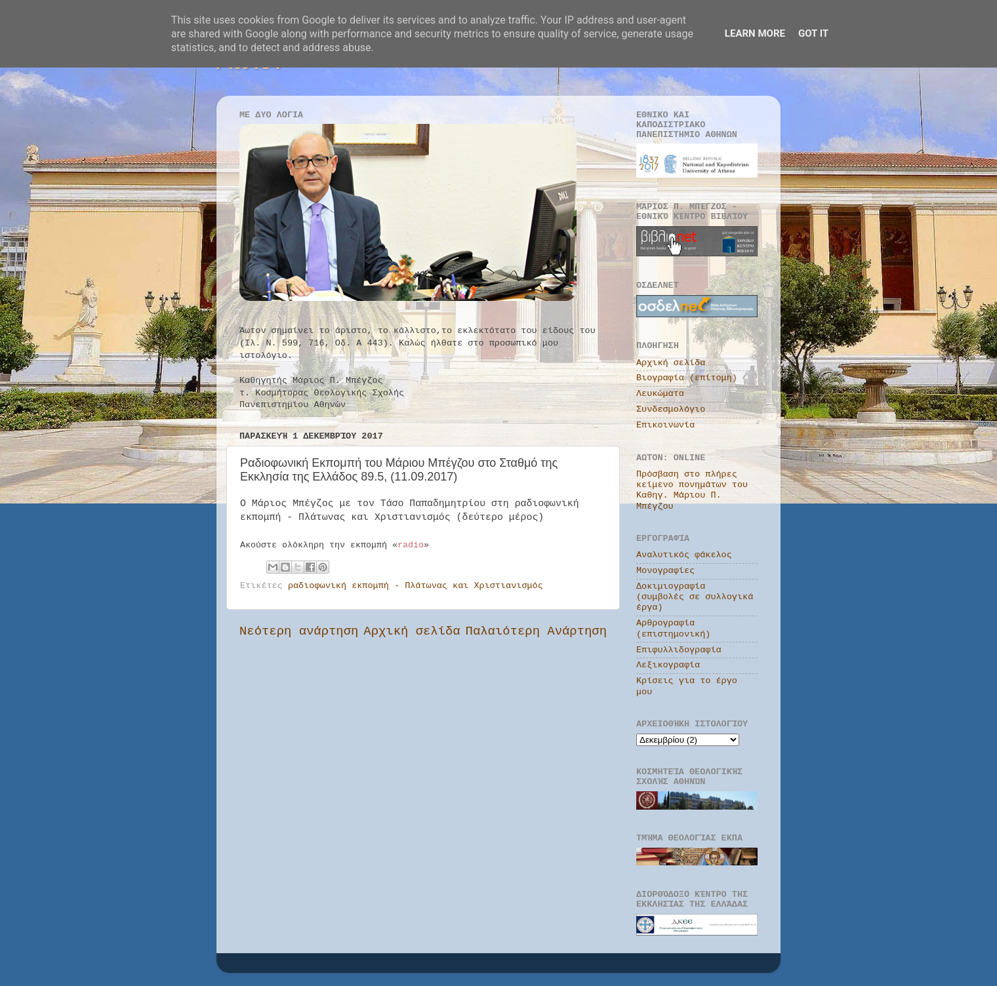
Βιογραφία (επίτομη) (686, 378)
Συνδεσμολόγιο (670, 409)
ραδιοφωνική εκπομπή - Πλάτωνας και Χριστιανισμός (415, 586)
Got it (813, 33)
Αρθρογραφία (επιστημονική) (673, 628)
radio (410, 545)
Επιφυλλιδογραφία (679, 650)
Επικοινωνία (665, 425)
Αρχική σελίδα (411, 631)
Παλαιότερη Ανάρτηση (536, 631)
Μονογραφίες (665, 571)
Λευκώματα (660, 394)
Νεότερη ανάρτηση (298, 631)
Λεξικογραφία (668, 665)
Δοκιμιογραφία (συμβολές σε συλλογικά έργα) (694, 597)
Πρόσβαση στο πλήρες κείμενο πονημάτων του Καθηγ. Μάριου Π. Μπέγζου (692, 490)
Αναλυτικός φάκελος (684, 555)
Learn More (755, 33)
